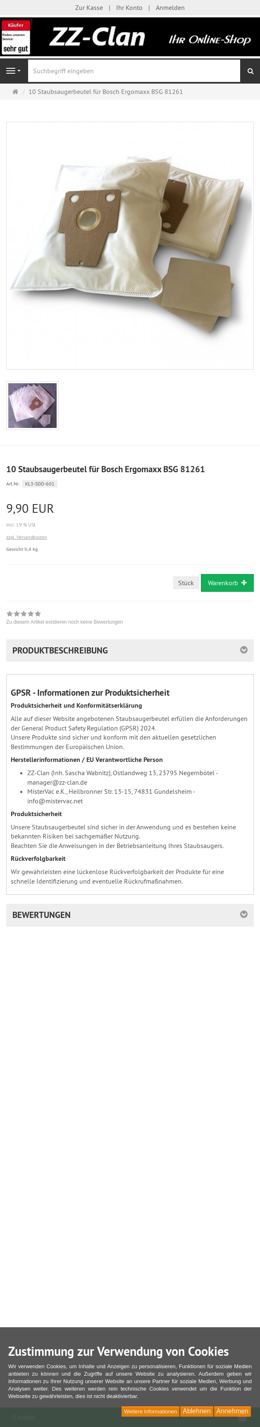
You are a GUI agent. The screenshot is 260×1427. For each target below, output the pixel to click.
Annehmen (232, 1411)
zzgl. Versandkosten (26, 537)
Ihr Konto (129, 7)
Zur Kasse (89, 7)
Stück (186, 583)
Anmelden (170, 7)
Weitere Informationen (150, 1411)
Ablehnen (197, 1411)
